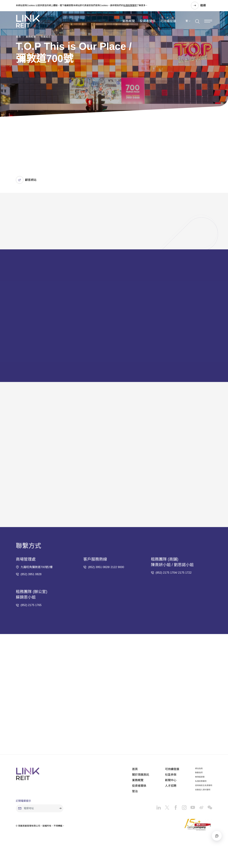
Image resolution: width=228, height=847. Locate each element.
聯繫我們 (199, 773)
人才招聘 (170, 785)
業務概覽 (128, 21)
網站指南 (199, 768)
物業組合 (46, 36)
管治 (135, 791)
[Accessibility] (217, 836)
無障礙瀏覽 (200, 777)
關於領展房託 (140, 774)
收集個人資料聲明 (202, 790)
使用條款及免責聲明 (203, 785)
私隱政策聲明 (130, 5)
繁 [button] (187, 21)
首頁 (18, 36)
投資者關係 (147, 21)
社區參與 (170, 774)
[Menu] (208, 21)
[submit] (60, 808)
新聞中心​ (170, 780)
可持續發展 (168, 21)
